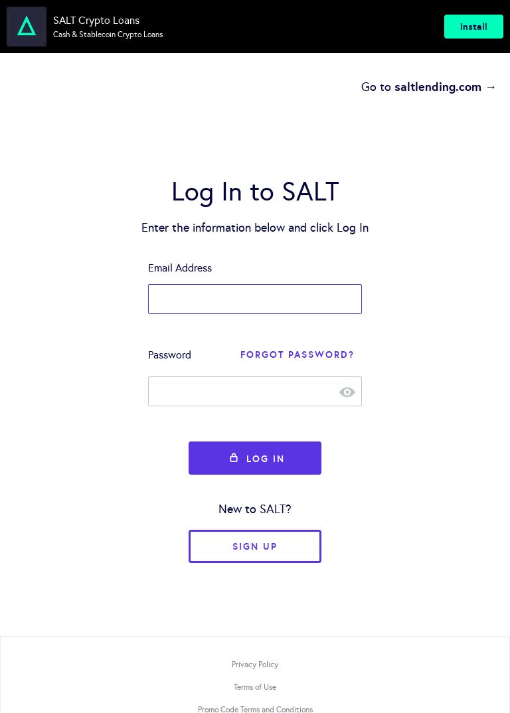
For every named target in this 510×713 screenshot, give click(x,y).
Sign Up (255, 546)
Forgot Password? (297, 354)
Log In (255, 459)
